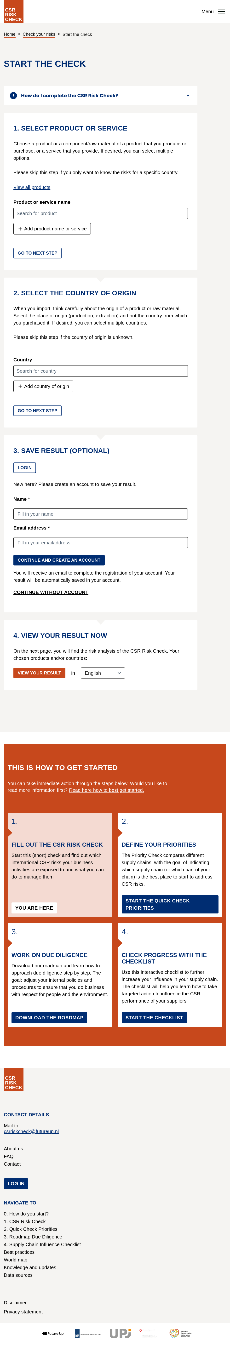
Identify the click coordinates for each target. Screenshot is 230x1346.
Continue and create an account (59, 560)
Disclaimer (15, 1302)
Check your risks (39, 34)
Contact (12, 1164)
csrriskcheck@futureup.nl (31, 1131)
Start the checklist (154, 1017)
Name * (21, 499)
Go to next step (37, 253)
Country (22, 359)
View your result (39, 673)
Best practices (19, 1252)
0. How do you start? (26, 1213)
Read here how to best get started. (106, 790)
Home (10, 34)
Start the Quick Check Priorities (158, 904)
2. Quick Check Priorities (31, 1229)
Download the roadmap (49, 1017)
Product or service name (41, 202)
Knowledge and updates (30, 1267)
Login (25, 467)
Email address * (31, 527)
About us (13, 1148)
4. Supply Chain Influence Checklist (42, 1244)
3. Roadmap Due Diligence (33, 1236)
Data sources (18, 1275)
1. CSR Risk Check (25, 1221)
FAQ (9, 1156)
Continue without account (50, 592)
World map (15, 1259)
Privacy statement (23, 1311)
